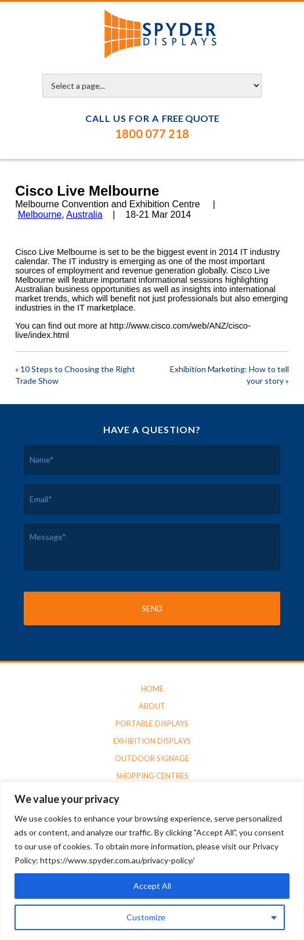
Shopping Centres (152, 775)
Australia (84, 214)
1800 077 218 (152, 134)
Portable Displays (152, 723)
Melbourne (40, 214)
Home (152, 688)
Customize (145, 917)
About (152, 706)
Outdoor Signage (152, 758)
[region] (152, 860)
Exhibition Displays (152, 740)
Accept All (152, 886)
